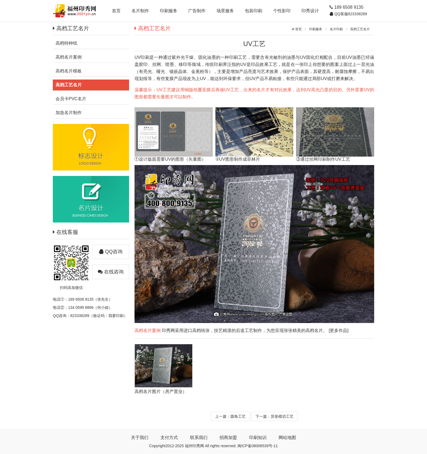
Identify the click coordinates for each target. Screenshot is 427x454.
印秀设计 (310, 10)
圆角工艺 (238, 416)
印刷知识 (258, 437)
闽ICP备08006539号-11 (257, 446)
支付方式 (169, 437)
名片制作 (140, 10)
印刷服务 (168, 10)
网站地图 (287, 437)
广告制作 (197, 10)
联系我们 (199, 437)
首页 (116, 10)
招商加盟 (228, 437)
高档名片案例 (148, 330)
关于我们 (139, 437)
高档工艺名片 (360, 29)
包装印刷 (253, 10)
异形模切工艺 (282, 416)
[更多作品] (339, 330)
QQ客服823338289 (350, 14)
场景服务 (225, 10)
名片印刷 (336, 29)
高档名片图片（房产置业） (161, 391)
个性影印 (282, 10)
